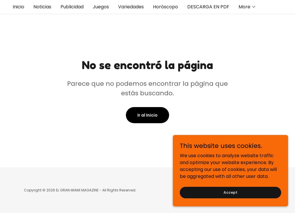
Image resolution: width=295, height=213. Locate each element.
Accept (230, 203)
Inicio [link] (18, 6)
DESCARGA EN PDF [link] (208, 6)
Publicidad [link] (72, 6)
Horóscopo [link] (165, 6)
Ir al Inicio (147, 115)
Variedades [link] (131, 6)
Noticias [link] (42, 6)
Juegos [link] (101, 6)
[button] (247, 6)
